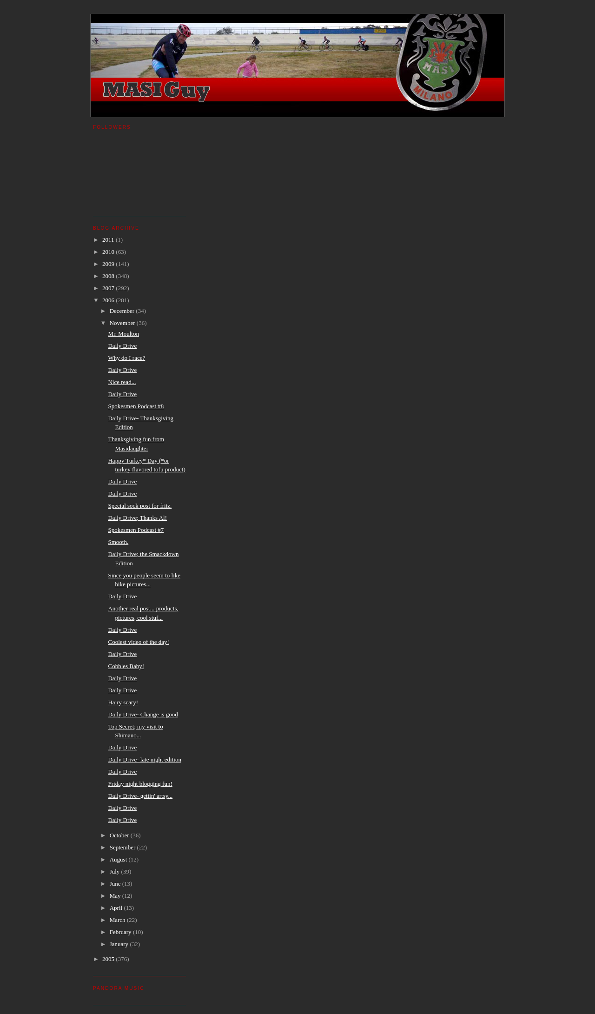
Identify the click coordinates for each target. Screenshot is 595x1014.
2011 (109, 239)
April (117, 907)
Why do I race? (126, 357)
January (120, 944)
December (123, 310)
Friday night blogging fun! (140, 783)
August (119, 859)
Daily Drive (122, 345)
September (123, 847)
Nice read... (122, 381)
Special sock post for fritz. (140, 505)
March (118, 919)
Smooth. (118, 541)
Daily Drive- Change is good (143, 714)
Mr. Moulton (123, 333)
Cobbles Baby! (126, 666)
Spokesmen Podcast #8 (136, 406)
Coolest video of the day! (138, 641)
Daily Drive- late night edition (144, 759)
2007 (109, 288)
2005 (109, 958)
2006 (109, 300)
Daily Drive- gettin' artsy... (140, 795)
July (115, 871)
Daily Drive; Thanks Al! (137, 517)
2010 (109, 251)
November (123, 322)
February (121, 931)
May (116, 895)
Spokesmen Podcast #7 (136, 529)
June (116, 883)
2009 (109, 263)
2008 (109, 275)
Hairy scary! (123, 702)
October (120, 835)
